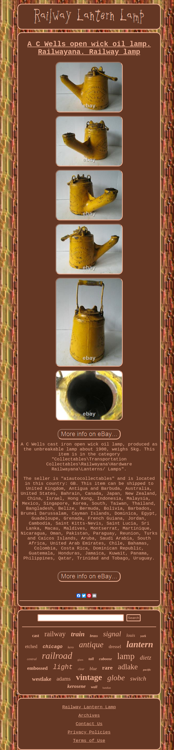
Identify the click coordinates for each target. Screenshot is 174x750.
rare (107, 667)
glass (80, 659)
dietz (145, 657)
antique (91, 644)
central (32, 659)
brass (94, 636)
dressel (115, 646)
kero (71, 647)
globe (116, 677)
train (78, 634)
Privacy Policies (89, 732)
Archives (89, 715)
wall (94, 687)
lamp (126, 656)
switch (138, 678)
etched (31, 646)
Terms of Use (89, 740)
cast (35, 635)
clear (81, 669)
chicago (53, 646)
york (143, 636)
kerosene (76, 686)
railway (55, 634)
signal (112, 634)
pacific (147, 669)
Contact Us (89, 723)
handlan (107, 687)
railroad (57, 656)
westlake (41, 679)
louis (130, 635)
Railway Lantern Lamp (89, 707)
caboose (105, 659)
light (63, 667)
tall (91, 659)
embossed (37, 668)
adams (64, 679)
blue (93, 668)
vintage (89, 677)
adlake (128, 666)
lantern (139, 644)
